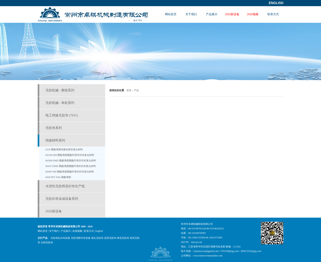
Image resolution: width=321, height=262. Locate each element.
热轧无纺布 (97, 238)
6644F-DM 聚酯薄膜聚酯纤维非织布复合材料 (69, 171)
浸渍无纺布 (110, 238)
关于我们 (191, 14)
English (276, 3)
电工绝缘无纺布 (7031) (61, 115)
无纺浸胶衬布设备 (80, 238)
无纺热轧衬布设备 (60, 238)
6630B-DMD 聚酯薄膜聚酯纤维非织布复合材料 (70, 160)
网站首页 (170, 14)
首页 (129, 90)
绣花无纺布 (123, 238)
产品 (136, 90)
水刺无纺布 (47, 242)
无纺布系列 (53, 128)
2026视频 (252, 14)
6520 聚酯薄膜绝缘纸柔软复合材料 (64, 149)
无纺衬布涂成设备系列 (61, 198)
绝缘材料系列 (55, 140)
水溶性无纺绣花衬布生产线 (65, 186)
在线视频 (77, 231)
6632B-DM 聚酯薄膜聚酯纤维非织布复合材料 (69, 155)
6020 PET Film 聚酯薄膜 (58, 177)
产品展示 (211, 14)
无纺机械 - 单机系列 (59, 103)
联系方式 (273, 14)
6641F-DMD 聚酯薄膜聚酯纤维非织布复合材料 (70, 166)
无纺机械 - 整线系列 (59, 90)
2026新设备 (232, 14)
